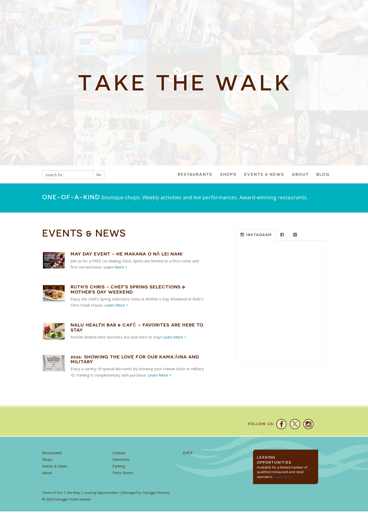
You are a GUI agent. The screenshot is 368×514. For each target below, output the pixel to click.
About (300, 174)
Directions (120, 461)
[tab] (256, 235)
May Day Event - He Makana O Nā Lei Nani (127, 253)
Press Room (122, 475)
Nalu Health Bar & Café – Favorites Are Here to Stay (137, 327)
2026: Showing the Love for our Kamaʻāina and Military (135, 359)
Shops (228, 174)
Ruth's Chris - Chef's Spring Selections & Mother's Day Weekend (128, 289)
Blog (323, 174)
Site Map (73, 495)
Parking (118, 468)
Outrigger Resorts (156, 495)
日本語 (188, 455)
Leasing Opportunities (101, 495)
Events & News (264, 174)
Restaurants (195, 174)
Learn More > (115, 267)
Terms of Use (52, 495)
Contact (118, 455)
